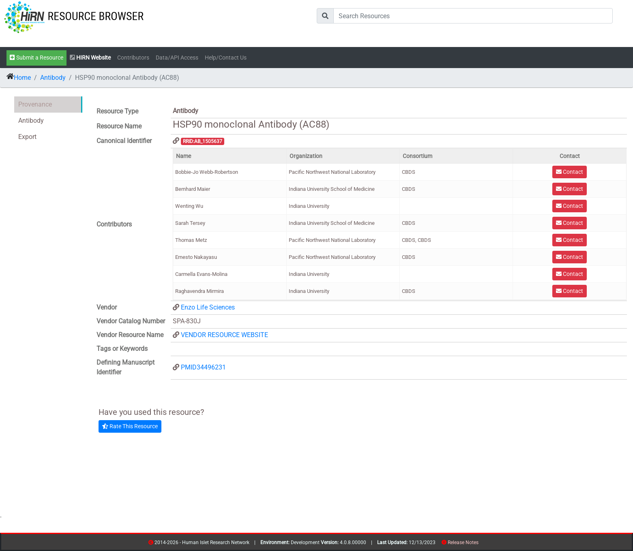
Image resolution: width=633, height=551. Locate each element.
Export (27, 137)
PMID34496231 (203, 367)
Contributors (133, 57)
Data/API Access (177, 57)
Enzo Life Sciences (208, 307)
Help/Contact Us (226, 57)
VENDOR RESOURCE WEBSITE (224, 335)
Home (22, 77)
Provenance (35, 104)
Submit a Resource (36, 57)
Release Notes (463, 542)
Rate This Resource (130, 426)
